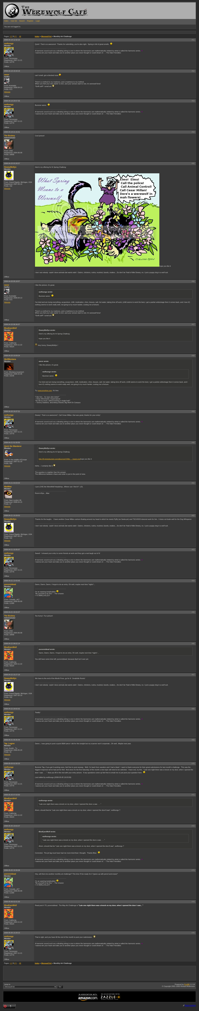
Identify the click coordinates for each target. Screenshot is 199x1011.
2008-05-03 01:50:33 (12, 763)
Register (30, 21)
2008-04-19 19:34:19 (12, 71)
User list (14, 21)
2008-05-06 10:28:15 (12, 933)
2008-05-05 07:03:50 (12, 795)
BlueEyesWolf (10, 328)
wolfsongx (9, 43)
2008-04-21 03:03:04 (12, 483)
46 (20, 36)
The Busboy (9, 136)
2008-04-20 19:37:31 (12, 411)
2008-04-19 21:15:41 (12, 132)
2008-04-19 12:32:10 (12, 40)
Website (7, 92)
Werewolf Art (46, 36)
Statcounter (190, 1005)
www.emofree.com (45, 390)
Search (22, 21)
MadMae (8, 487)
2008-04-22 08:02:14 (12, 643)
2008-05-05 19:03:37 (12, 826)
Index (6, 21)
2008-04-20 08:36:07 (12, 324)
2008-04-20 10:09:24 (12, 355)
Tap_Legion (9, 743)
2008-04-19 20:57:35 (12, 101)
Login (38, 21)
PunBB (187, 984)
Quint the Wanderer (13, 446)
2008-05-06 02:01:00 (12, 902)
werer (6, 75)
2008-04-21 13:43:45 (12, 581)
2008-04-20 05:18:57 (12, 281)
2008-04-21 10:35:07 (12, 549)
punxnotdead (10, 584)
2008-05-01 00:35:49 (12, 740)
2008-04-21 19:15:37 (12, 612)
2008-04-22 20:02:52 (12, 709)
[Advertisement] (59, 32)
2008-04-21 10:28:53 (12, 515)
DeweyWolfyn (10, 167)
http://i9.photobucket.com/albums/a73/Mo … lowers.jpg (59, 459)
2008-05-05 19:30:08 (12, 870)
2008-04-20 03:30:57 (12, 163)
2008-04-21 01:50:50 (12, 442)
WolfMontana (10, 359)
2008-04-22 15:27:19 (12, 675)
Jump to (33, 985)
